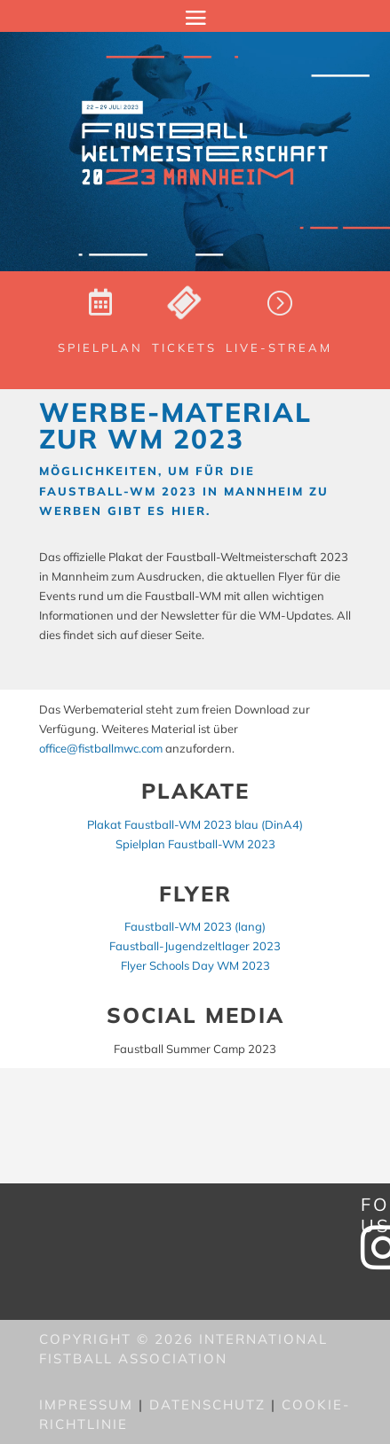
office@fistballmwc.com (101, 748)
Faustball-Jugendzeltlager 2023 (195, 946)
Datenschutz (207, 1404)
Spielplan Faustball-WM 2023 (195, 844)
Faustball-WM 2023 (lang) (195, 926)
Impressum (86, 1404)
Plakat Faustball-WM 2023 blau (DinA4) (195, 824)
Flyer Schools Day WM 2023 (195, 965)
